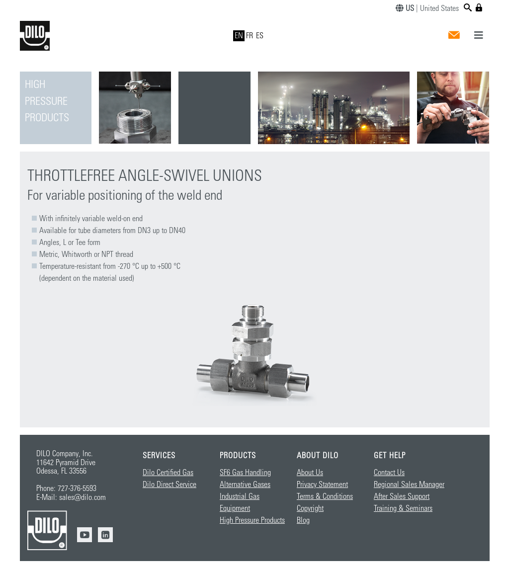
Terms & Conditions (325, 496)
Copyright (310, 508)
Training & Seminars (403, 508)
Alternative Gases (245, 484)
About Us (310, 473)
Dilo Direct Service (169, 484)
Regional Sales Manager (409, 484)
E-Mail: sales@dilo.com (71, 497)
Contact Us (389, 473)
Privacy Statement (322, 484)
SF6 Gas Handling (245, 473)
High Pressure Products (252, 520)
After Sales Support (401, 496)
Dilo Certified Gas (168, 473)
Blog (303, 520)
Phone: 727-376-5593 (66, 488)
